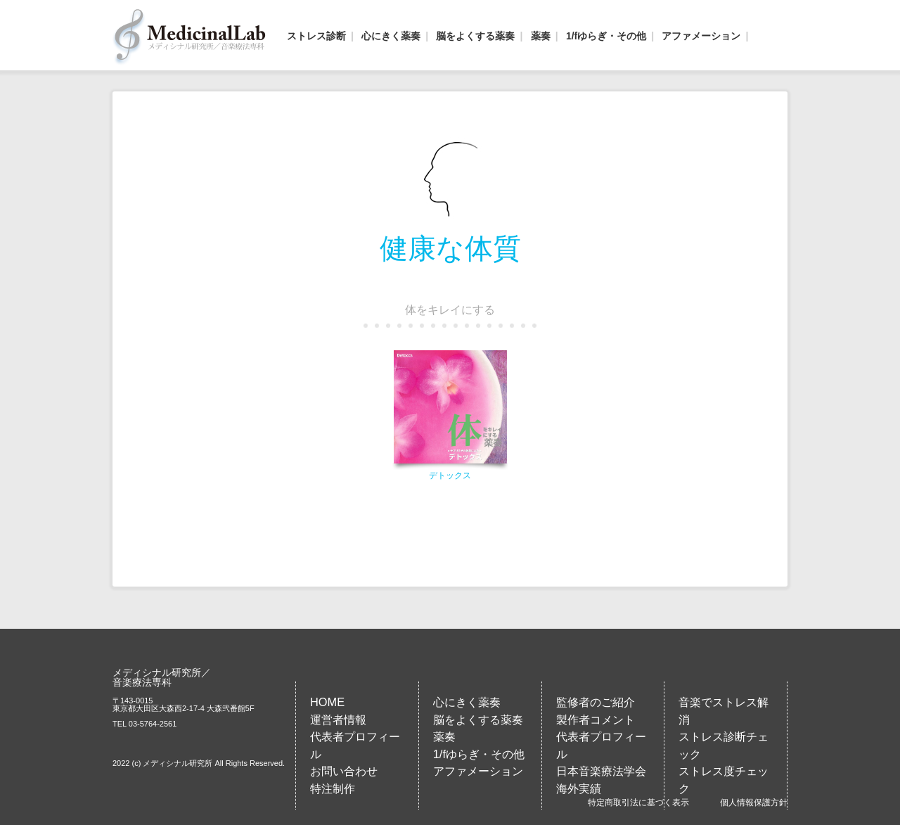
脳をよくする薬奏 (475, 35)
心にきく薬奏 (390, 35)
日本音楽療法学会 (601, 771)
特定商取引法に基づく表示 (638, 802)
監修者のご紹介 (595, 702)
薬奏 (541, 35)
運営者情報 (338, 719)
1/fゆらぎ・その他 (606, 35)
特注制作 (332, 788)
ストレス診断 (316, 35)
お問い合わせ (344, 771)
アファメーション (701, 35)
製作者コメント (595, 719)
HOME (327, 702)
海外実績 (578, 788)
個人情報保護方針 (754, 802)
